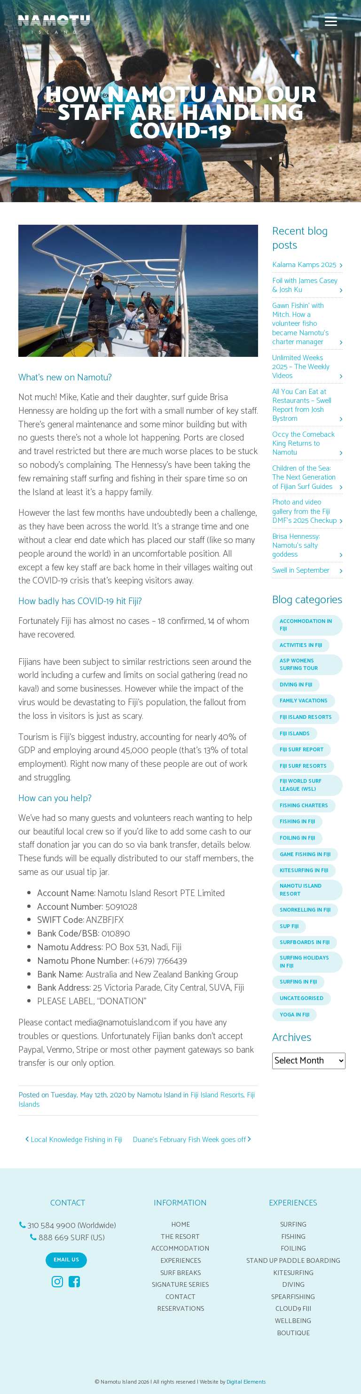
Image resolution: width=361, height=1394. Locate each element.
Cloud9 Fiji (293, 1309)
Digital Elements (246, 1382)
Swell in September (301, 571)
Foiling (293, 1248)
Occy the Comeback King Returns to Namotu (303, 444)
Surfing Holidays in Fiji (304, 962)
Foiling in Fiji (297, 838)
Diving (293, 1285)
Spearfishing (293, 1297)
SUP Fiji (289, 926)
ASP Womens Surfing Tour (299, 665)
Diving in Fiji (296, 685)
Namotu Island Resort (301, 890)
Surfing (293, 1224)
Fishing (293, 1237)
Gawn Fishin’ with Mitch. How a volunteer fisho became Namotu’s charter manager (300, 324)
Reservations (180, 1309)
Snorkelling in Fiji (305, 910)
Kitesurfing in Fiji (304, 870)
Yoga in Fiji (294, 1015)
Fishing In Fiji (297, 822)
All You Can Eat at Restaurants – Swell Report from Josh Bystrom (301, 405)
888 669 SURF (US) (72, 1238)
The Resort (180, 1237)
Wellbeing (293, 1321)
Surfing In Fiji (298, 982)
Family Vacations (304, 701)
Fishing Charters (304, 806)
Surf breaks (180, 1273)
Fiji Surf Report (301, 750)
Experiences (180, 1261)
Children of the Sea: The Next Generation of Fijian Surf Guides (304, 478)
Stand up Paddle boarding (293, 1261)
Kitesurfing (293, 1273)
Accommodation (180, 1248)
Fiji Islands (295, 734)
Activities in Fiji (301, 645)
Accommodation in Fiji (306, 625)
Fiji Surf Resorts (303, 766)
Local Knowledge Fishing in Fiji (73, 1140)
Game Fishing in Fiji (305, 855)
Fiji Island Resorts (216, 1095)
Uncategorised (301, 998)
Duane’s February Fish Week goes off (192, 1140)
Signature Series (180, 1285)
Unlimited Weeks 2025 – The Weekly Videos (301, 367)
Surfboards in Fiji (305, 942)
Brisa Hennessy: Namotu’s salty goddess (296, 546)
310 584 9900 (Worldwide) (72, 1226)
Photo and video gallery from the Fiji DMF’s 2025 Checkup (304, 512)
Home (180, 1224)
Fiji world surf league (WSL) (301, 785)
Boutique (293, 1333)
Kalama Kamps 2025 (304, 265)
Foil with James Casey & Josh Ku (304, 285)
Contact (180, 1297)
